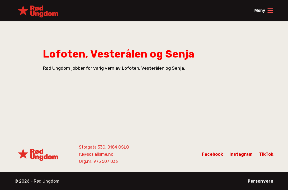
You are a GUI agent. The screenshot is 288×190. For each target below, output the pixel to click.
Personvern (260, 181)
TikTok (266, 154)
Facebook (212, 154)
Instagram (241, 154)
